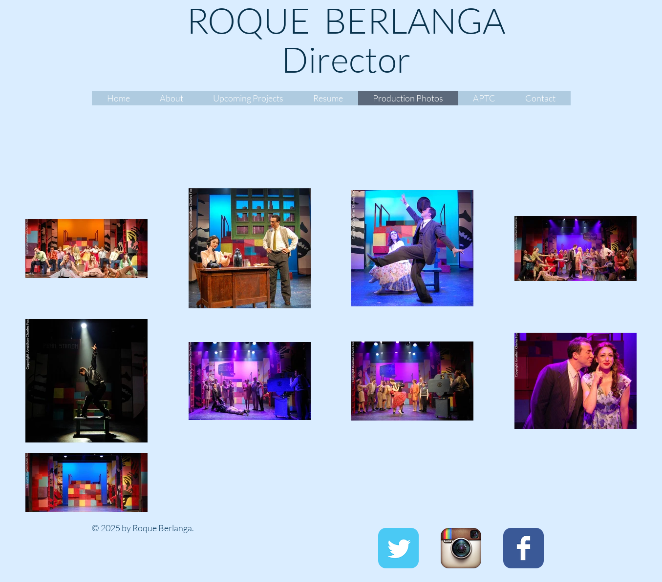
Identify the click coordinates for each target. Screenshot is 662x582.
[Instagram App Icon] (461, 548)
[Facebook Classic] (523, 548)
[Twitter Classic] (398, 548)
